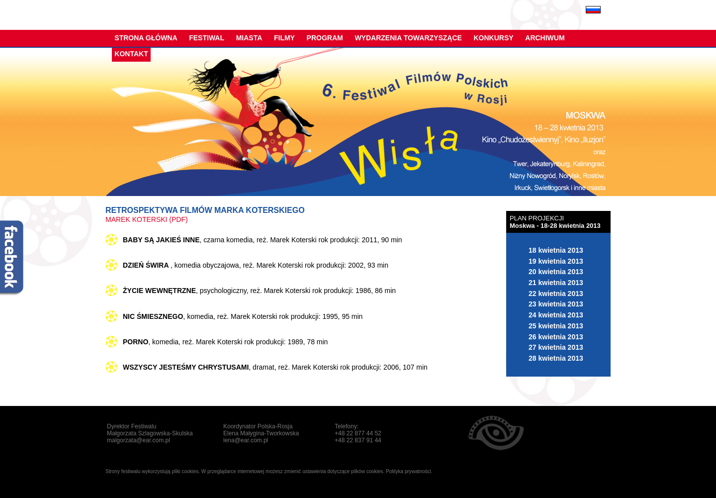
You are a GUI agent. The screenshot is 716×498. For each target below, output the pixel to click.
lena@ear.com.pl (245, 440)
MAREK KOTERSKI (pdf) (146, 219)
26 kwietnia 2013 (556, 337)
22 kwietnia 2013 (556, 294)
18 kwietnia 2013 (556, 250)
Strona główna (145, 38)
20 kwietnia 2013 (556, 272)
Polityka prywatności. (409, 471)
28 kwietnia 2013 (556, 358)
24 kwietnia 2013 (556, 315)
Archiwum (544, 38)
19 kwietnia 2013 (556, 261)
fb (12, 258)
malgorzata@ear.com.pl (138, 440)
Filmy (284, 38)
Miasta (249, 38)
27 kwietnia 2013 (556, 347)
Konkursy (494, 38)
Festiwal (206, 38)
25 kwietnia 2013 (556, 326)
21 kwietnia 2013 (556, 283)
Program (325, 38)
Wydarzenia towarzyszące (408, 38)
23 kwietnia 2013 (556, 304)
